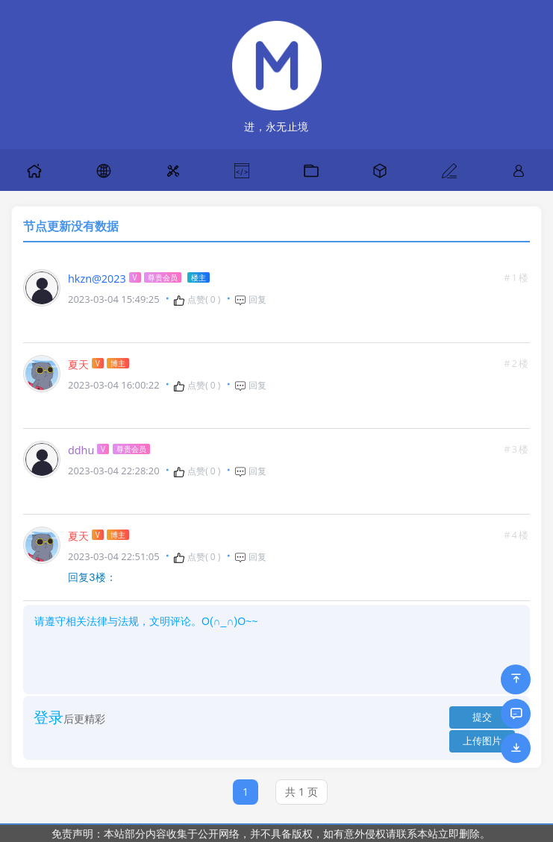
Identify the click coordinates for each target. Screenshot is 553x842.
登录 (48, 716)
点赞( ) (196, 300)
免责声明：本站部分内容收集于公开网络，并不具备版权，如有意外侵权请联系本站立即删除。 (270, 833)
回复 (250, 300)
